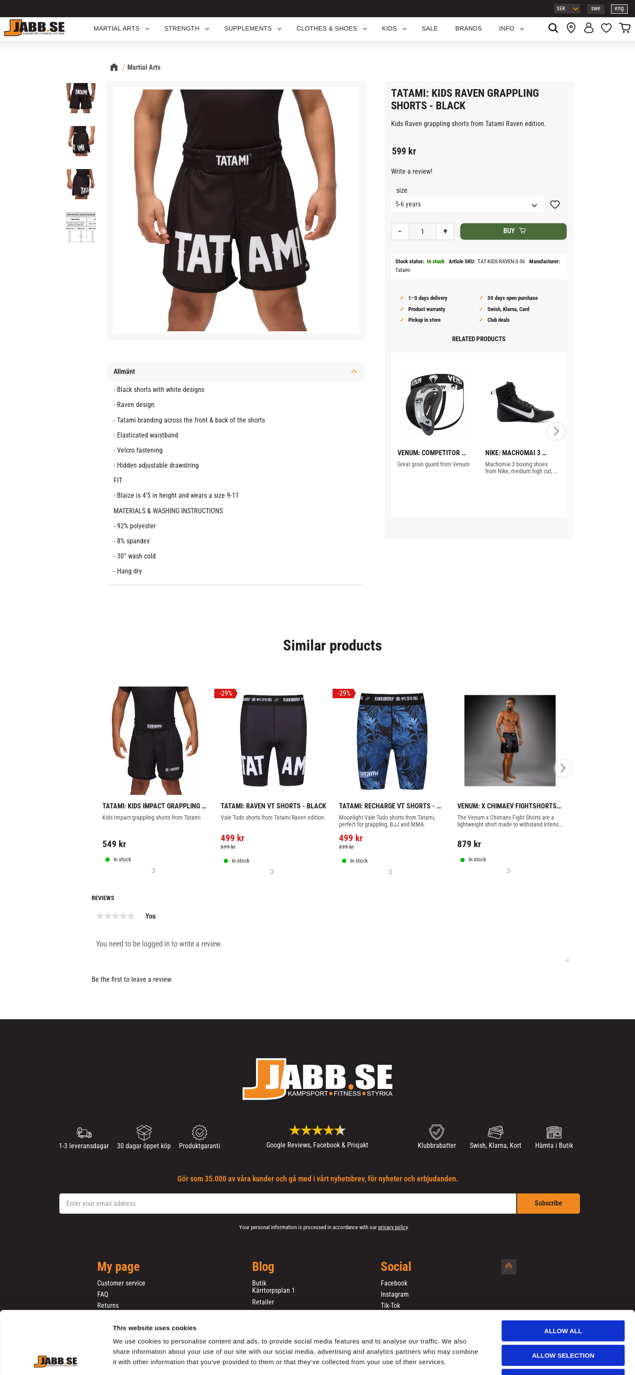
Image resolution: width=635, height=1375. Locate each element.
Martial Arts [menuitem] (117, 28)
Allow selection (563, 1296)
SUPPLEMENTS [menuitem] (248, 28)
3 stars (115, 916)
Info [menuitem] (507, 28)
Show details (451, 1358)
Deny (563, 1320)
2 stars (107, 916)
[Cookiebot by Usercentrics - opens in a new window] (55, 1358)
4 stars (123, 916)
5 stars (131, 916)
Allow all (563, 1272)
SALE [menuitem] (430, 28)
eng (619, 8)
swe (596, 8)
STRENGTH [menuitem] (182, 28)
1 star (100, 916)
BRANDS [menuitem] (468, 28)
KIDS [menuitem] (389, 28)
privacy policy (392, 1227)
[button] (606, 28)
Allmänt (124, 371)
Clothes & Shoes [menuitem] (326, 28)
